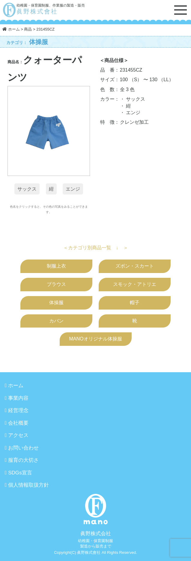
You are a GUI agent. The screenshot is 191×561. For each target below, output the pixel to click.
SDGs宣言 (20, 473)
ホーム (15, 385)
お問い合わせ (23, 448)
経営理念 (18, 410)
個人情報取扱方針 (28, 485)
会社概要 (18, 423)
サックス (27, 188)
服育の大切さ (23, 460)
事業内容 (18, 398)
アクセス (18, 435)
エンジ (73, 188)
